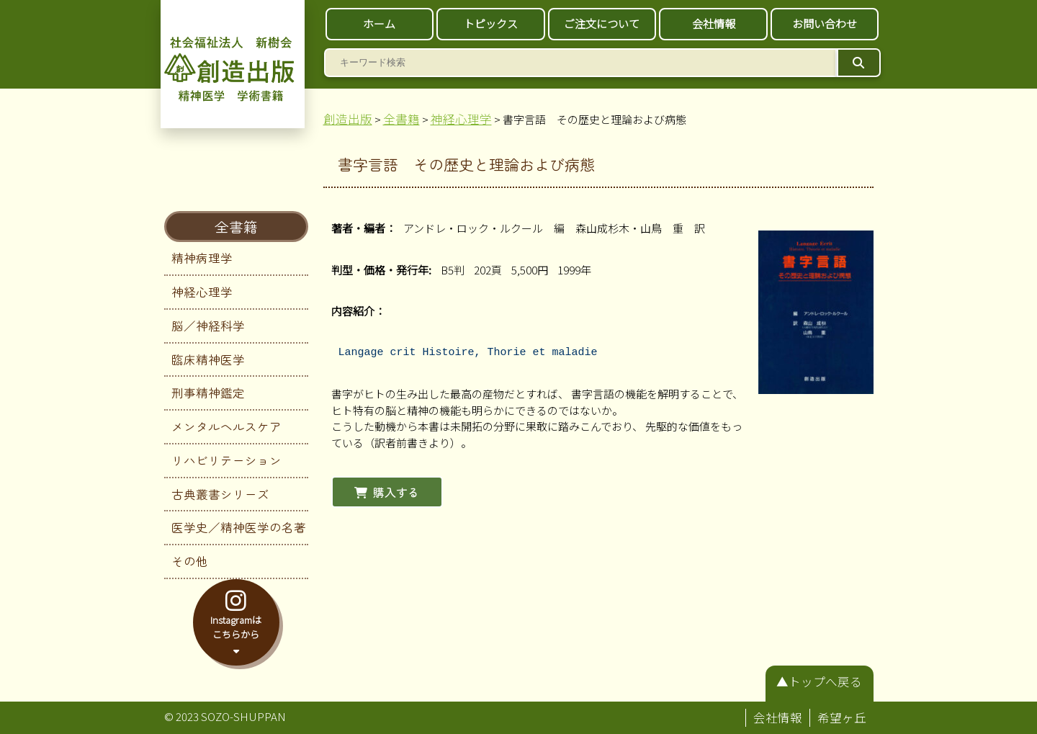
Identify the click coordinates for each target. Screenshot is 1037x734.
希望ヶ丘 (841, 717)
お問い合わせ (824, 23)
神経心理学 (202, 291)
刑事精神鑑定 (208, 392)
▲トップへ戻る (819, 681)
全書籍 (236, 226)
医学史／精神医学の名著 (238, 527)
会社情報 (713, 23)
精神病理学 (202, 258)
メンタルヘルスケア (226, 426)
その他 (189, 561)
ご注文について (601, 23)
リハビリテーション (226, 460)
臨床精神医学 (208, 359)
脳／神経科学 (208, 325)
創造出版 (347, 118)
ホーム (379, 23)
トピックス (491, 23)
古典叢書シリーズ (220, 494)
